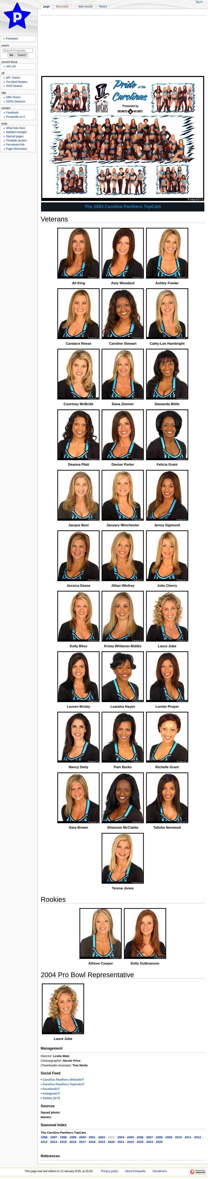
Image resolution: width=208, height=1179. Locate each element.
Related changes (16, 132)
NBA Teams (13, 97)
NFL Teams (13, 77)
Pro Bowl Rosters (16, 81)
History (103, 6)
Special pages (14, 136)
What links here (15, 128)
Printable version (16, 140)
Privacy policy (109, 1171)
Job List (10, 66)
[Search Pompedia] (18, 51)
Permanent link (15, 144)
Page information (16, 148)
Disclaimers (160, 1171)
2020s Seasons (15, 101)
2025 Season (14, 85)
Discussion (62, 6)
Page (46, 6)
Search (5, 45)
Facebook (12, 112)
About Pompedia (135, 1171)
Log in (199, 1)
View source (85, 6)
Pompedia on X (15, 116)
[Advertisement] (123, 47)
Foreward (12, 38)
